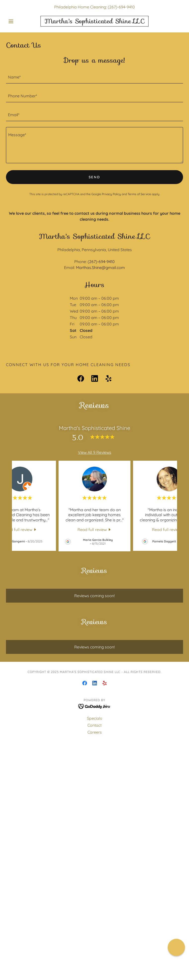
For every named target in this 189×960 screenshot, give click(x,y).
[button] (19, 21)
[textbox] (94, 77)
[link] (94, 21)
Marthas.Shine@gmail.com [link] (100, 267)
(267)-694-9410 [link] (121, 6)
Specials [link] (94, 718)
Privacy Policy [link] (111, 194)
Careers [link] (94, 732)
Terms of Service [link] (139, 194)
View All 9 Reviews (94, 452)
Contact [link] (94, 725)
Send (95, 177)
